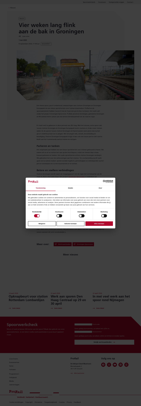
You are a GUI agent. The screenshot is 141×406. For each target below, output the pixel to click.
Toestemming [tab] (40, 188)
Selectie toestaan (70, 223)
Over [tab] (100, 188)
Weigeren (42, 223)
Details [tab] (70, 188)
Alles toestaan (99, 223)
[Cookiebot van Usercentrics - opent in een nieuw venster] (104, 181)
